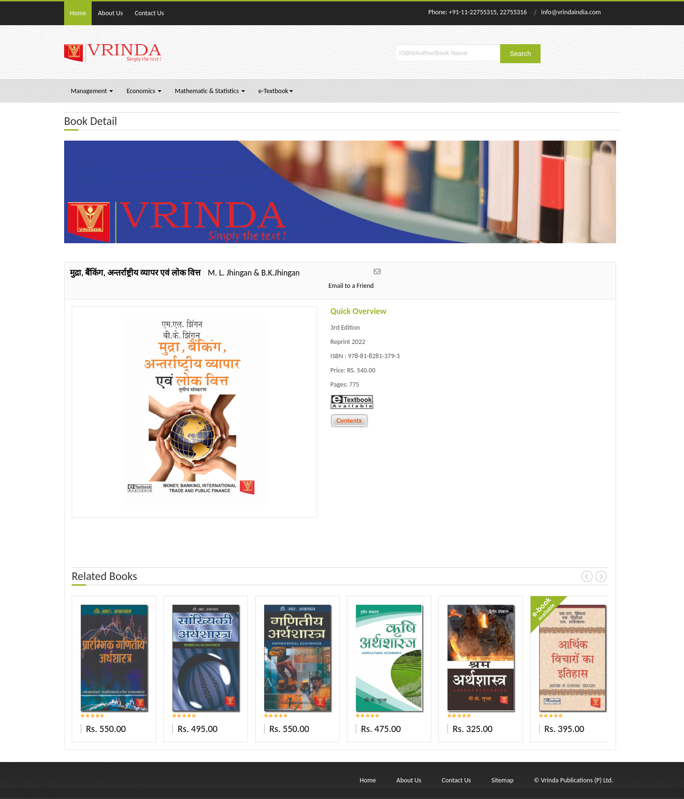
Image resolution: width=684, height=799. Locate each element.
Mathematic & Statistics (210, 91)
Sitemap (502, 780)
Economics (144, 91)
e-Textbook (275, 91)
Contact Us (149, 13)
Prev (587, 576)
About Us (110, 13)
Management (92, 91)
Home (78, 13)
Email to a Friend (351, 286)
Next (600, 576)
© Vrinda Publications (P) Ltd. (573, 780)
